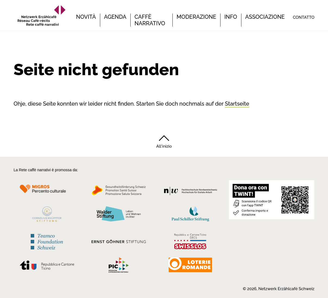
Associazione (265, 17)
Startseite (237, 103)
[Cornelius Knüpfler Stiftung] (47, 215)
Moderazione (196, 17)
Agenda (115, 17)
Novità (86, 17)
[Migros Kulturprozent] (47, 192)
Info (230, 17)
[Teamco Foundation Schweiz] (47, 241)
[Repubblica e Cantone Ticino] (47, 266)
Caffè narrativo (149, 20)
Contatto (303, 17)
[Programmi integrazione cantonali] (119, 266)
